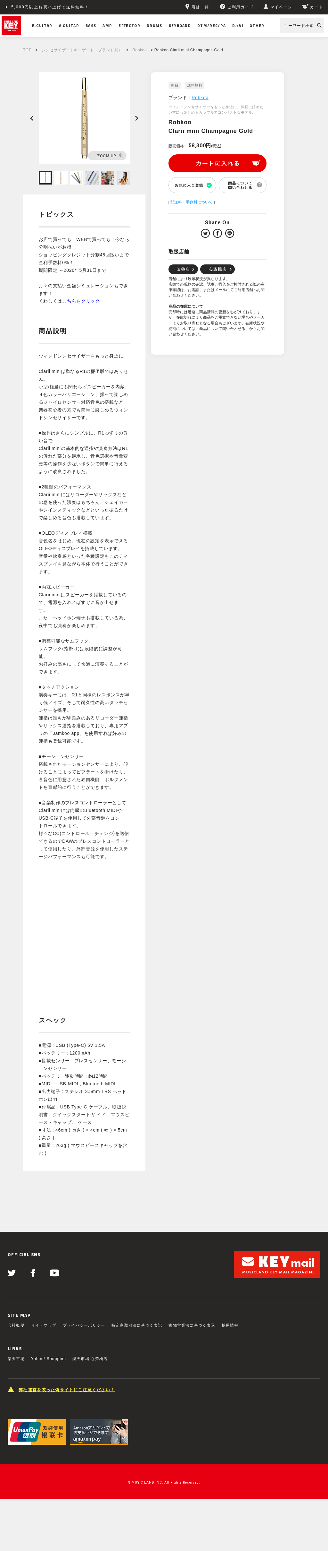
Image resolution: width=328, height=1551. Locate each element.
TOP (27, 50)
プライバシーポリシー (84, 1325)
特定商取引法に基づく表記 (136, 1325)
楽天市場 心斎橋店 (90, 1359)
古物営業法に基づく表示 (191, 1325)
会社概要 (16, 1325)
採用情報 (230, 1325)
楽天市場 (16, 1359)
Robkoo (139, 50)
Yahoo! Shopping (48, 1359)
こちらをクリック (81, 301)
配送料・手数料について (191, 202)
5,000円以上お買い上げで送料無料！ (50, 7)
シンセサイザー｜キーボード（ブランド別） (82, 50)
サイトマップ (43, 1325)
